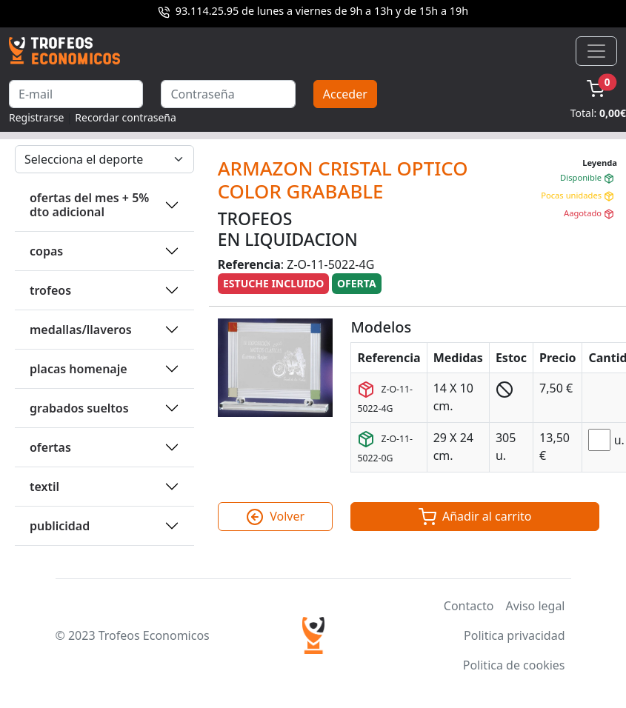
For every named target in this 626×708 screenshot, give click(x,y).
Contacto (469, 606)
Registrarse (36, 117)
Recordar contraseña (125, 117)
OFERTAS (50, 447)
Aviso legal (535, 606)
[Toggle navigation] (596, 51)
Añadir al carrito (475, 517)
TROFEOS (50, 290)
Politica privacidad (514, 635)
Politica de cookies (514, 665)
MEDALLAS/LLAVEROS (81, 329)
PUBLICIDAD (60, 526)
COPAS (46, 251)
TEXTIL (44, 486)
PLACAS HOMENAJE (78, 369)
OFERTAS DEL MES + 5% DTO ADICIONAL (89, 205)
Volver (275, 517)
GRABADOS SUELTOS (79, 408)
